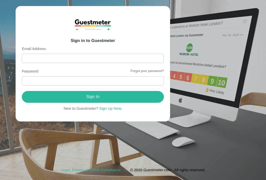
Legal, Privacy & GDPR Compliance (91, 170)
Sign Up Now (110, 108)
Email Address (34, 48)
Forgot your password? (147, 71)
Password (30, 71)
